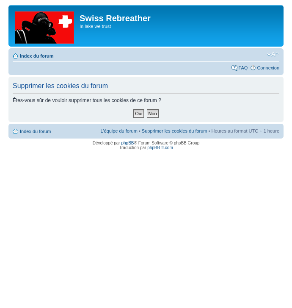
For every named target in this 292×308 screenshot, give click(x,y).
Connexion (268, 67)
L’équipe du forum (118, 130)
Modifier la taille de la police (273, 54)
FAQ (243, 67)
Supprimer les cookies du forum (174, 130)
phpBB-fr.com (160, 147)
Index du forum (36, 55)
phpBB (127, 143)
